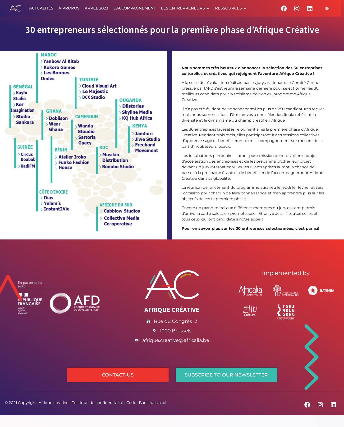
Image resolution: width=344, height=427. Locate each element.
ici (316, 228)
